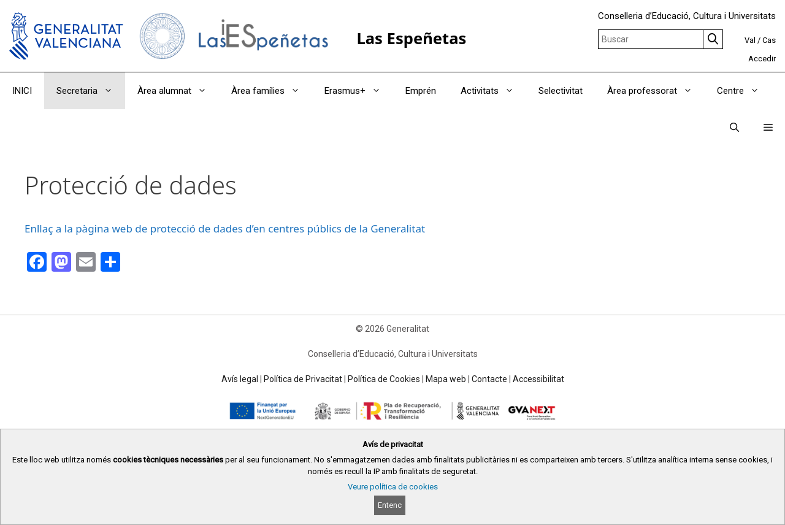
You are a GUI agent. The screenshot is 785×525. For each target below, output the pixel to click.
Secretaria (90, 90)
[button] (768, 127)
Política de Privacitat (303, 379)
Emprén (420, 90)
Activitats (493, 90)
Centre (744, 90)
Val (750, 40)
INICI (22, 90)
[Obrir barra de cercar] (734, 127)
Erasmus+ (358, 90)
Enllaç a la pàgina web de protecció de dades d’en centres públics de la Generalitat (225, 228)
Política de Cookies (384, 379)
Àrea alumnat (178, 90)
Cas (769, 40)
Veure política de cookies (393, 486)
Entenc (390, 505)
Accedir (762, 58)
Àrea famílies (271, 90)
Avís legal (239, 379)
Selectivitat (560, 90)
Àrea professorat (656, 90)
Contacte (489, 379)
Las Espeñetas (411, 38)
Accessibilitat (538, 379)
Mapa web (446, 379)
